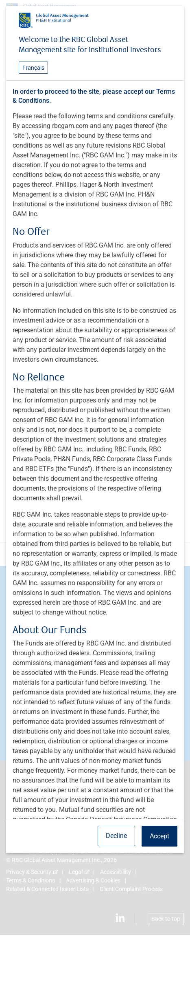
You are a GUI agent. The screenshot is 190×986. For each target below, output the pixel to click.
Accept (159, 836)
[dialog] (95, 493)
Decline (116, 836)
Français (33, 67)
